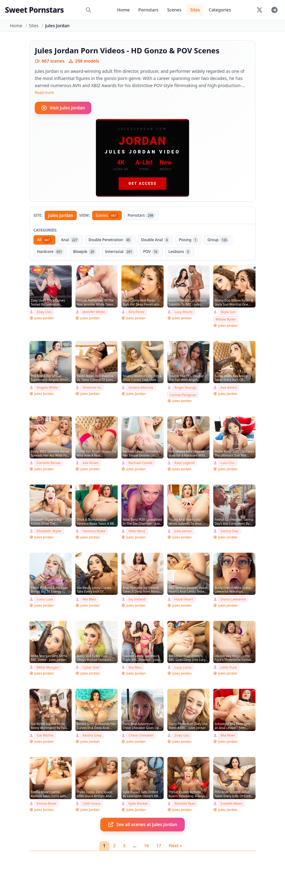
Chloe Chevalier (141, 735)
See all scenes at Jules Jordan (142, 824)
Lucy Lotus (183, 667)
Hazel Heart (183, 599)
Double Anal (155, 240)
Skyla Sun (228, 311)
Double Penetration (110, 240)
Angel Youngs (185, 387)
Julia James (183, 531)
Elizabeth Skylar (49, 531)
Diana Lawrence (233, 599)
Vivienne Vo (92, 387)
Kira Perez (136, 311)
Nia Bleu (89, 599)
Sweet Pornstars (34, 10)
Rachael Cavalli (140, 462)
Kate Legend (184, 462)
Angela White (47, 387)
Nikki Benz (137, 531)
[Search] (88, 9)
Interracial (119, 252)
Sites (195, 10)
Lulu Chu (227, 462)
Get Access (143, 183)
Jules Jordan (60, 215)
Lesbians (180, 252)
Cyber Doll (91, 667)
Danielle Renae (49, 462)
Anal (70, 240)
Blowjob (84, 252)
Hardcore (50, 252)
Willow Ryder (225, 319)
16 (146, 845)
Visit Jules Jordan (63, 108)
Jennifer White (94, 311)
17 (158, 845)
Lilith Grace (92, 803)
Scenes (174, 10)
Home (123, 10)
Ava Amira (228, 387)
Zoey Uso (44, 311)
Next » (175, 845)
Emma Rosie (47, 803)
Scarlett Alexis (231, 803)
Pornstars (148, 10)
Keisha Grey (92, 735)
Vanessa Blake (94, 531)
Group (218, 240)
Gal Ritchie (45, 735)
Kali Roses (91, 462)
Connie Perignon (183, 394)
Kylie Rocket (138, 803)
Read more (44, 92)
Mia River (227, 735)
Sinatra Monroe (141, 387)
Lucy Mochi (183, 311)
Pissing (188, 240)
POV (151, 252)
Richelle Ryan (185, 803)
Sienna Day (229, 531)
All (44, 240)
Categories (220, 10)
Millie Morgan (48, 667)
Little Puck (228, 667)
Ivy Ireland (137, 599)
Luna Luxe (45, 599)
